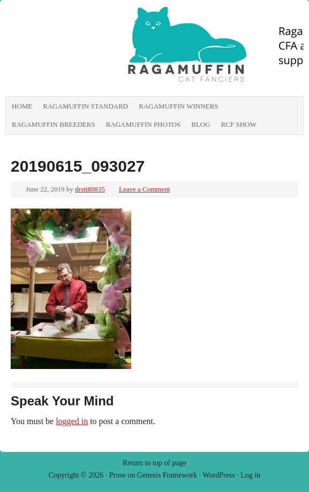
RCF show (239, 124)
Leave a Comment (144, 189)
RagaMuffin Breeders (53, 124)
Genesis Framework (167, 475)
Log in (250, 475)
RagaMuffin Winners (178, 106)
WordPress (218, 475)
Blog (200, 124)
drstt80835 (90, 189)
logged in (72, 421)
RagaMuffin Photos (143, 124)
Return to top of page (154, 463)
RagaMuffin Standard (85, 106)
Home (22, 106)
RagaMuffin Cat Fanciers (125, 51)
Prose (117, 475)
